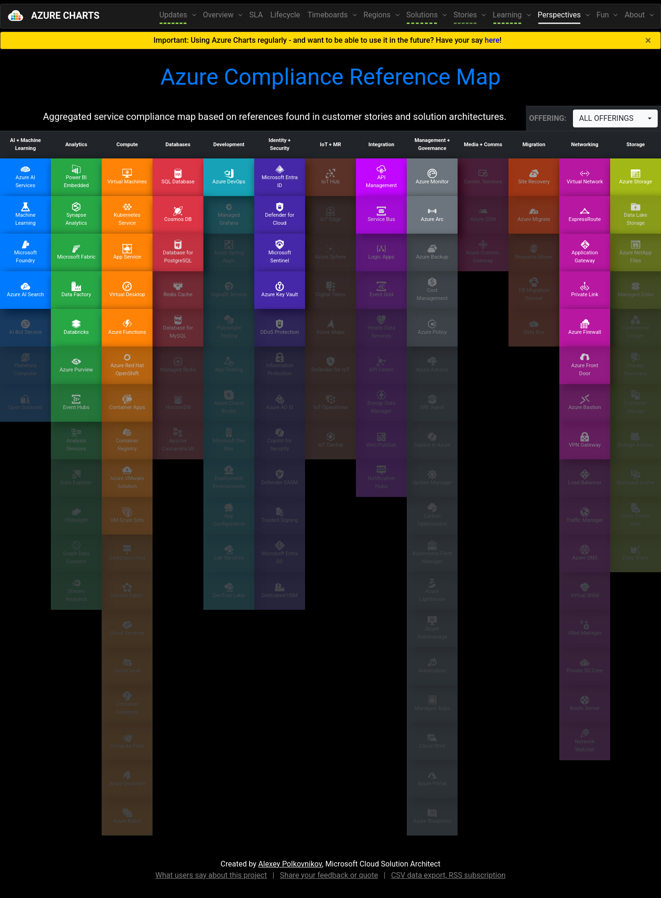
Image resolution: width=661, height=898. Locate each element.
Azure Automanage (432, 628)
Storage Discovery (635, 365)
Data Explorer (76, 478)
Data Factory (76, 290)
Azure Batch (127, 816)
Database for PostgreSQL (178, 252)
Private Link (584, 290)
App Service (127, 252)
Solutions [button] (423, 14)
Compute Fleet (127, 741)
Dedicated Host (127, 553)
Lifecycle (285, 14)
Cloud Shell (432, 741)
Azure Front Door (584, 365)
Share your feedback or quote (329, 875)
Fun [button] (604, 14)
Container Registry (127, 440)
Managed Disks (636, 290)
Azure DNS (584, 553)
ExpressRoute (585, 214)
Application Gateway (585, 252)
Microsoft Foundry (25, 252)
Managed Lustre (635, 478)
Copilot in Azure (432, 440)
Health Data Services (381, 327)
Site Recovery (533, 177)
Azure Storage (635, 177)
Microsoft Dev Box (228, 440)
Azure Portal (432, 779)
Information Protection (279, 365)
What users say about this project (211, 875)
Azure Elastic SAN (636, 515)
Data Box (534, 327)
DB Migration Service (534, 289)
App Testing (228, 365)
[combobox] (615, 118)
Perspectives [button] (560, 14)
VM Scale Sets (127, 515)
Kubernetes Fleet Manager (432, 553)
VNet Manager (585, 628)
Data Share (635, 553)
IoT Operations (331, 402)
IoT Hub (330, 177)
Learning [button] (508, 14)
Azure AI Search (25, 290)
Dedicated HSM (279, 591)
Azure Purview (76, 365)
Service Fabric (127, 591)
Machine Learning (25, 214)
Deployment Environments (229, 477)
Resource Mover (534, 252)
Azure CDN (483, 214)
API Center (381, 365)
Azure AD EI (279, 402)
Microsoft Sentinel (279, 252)
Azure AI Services (25, 177)
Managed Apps (432, 703)
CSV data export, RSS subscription (448, 875)
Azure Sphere (330, 252)
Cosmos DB (178, 214)
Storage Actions (635, 440)
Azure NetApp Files (636, 252)
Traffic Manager (584, 515)
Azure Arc (432, 214)
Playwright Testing (229, 327)
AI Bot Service (25, 327)
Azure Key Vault (279, 290)
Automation (432, 666)
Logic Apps (381, 252)
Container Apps (127, 402)
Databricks (76, 327)
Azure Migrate (533, 214)
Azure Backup (432, 252)
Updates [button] (174, 14)
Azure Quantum (127, 779)
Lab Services (228, 553)
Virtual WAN (585, 591)
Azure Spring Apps (228, 252)
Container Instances (127, 703)
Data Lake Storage (635, 214)
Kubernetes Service (127, 214)
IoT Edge (330, 214)
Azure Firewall (584, 327)
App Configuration (228, 515)
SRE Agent (432, 402)
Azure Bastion (584, 402)
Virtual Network (584, 177)
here (492, 40)
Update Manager (432, 478)
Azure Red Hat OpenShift (127, 365)
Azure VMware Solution (127, 477)
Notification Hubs (381, 477)
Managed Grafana (229, 214)
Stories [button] (466, 14)
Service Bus (381, 214)
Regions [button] (377, 14)
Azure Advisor (432, 365)
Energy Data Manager (381, 402)
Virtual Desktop (127, 290)
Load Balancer (584, 478)
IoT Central (330, 440)
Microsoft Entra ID (280, 177)
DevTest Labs (228, 591)
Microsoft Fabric (76, 252)
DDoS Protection (279, 327)
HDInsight (76, 515)
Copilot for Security (279, 440)
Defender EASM (279, 478)
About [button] (636, 14)
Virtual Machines (127, 177)
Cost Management (432, 289)
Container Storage (635, 402)
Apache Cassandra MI (178, 440)
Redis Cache (178, 290)
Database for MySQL (178, 327)
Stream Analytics (76, 590)
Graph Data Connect (76, 553)
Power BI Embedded (76, 177)
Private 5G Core (584, 666)
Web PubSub (381, 440)
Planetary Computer (25, 365)
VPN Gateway (585, 440)
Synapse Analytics (76, 214)
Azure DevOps (228, 177)
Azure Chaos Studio (228, 402)
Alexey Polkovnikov (290, 863)
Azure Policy (432, 327)
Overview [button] (219, 14)
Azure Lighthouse (432, 590)
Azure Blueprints (432, 816)
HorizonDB (177, 402)
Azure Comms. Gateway (483, 252)
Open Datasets (25, 402)
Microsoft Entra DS (280, 553)
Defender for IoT (331, 365)
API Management (381, 177)
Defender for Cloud (279, 214)
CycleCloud (127, 666)
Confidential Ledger (635, 327)
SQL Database (177, 177)
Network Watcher (585, 741)
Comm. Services (483, 177)
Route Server (584, 703)
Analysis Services (76, 440)
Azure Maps (330, 327)
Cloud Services (127, 628)
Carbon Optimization (432, 515)
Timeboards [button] (328, 14)
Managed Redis (178, 365)
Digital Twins (330, 290)
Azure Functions (127, 327)
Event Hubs (76, 402)
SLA (256, 14)
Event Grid (382, 290)
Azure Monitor (432, 177)
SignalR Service (229, 290)
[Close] (648, 40)
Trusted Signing (279, 515)
